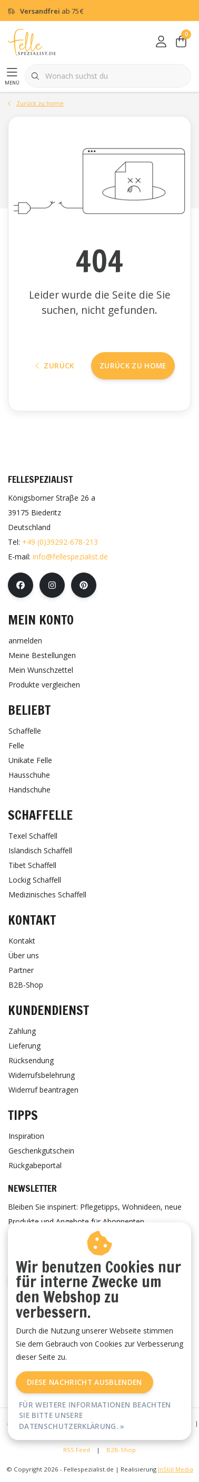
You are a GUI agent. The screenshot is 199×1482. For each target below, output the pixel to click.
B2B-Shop (121, 1450)
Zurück (54, 365)
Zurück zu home (133, 365)
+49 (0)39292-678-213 (60, 542)
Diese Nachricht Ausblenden (84, 1382)
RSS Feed (76, 1450)
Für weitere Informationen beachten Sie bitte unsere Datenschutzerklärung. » (95, 1415)
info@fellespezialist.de (70, 557)
